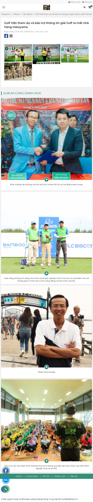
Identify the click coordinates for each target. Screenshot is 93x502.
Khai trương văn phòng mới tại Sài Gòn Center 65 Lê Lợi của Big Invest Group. (46, 184)
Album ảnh (32, 476)
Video (19, 476)
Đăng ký (87, 2)
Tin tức (46, 476)
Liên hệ (73, 476)
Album (17, 14)
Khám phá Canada (46, 372)
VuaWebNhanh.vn (69, 499)
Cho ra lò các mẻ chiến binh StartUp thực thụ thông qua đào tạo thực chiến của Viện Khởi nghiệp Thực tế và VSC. (46, 467)
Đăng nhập (74, 2)
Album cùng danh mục (22, 93)
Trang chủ (5, 14)
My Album (28, 14)
